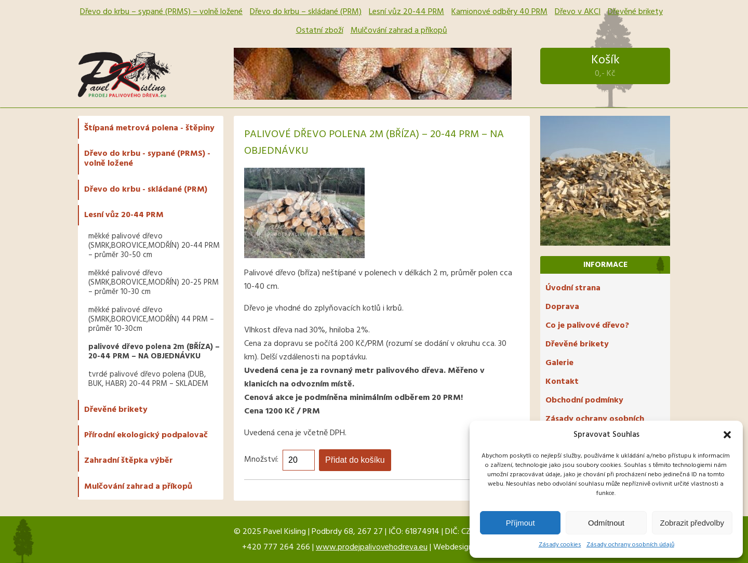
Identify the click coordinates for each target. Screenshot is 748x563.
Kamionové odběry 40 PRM (499, 12)
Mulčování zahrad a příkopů (399, 30)
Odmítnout (606, 522)
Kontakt (562, 381)
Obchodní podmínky (584, 400)
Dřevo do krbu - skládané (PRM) (145, 189)
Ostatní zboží (319, 30)
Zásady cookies (560, 545)
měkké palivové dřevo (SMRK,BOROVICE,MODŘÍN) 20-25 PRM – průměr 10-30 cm (153, 283)
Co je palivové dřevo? (587, 325)
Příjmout (520, 522)
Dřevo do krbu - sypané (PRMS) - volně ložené (147, 158)
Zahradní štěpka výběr (128, 460)
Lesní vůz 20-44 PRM (406, 12)
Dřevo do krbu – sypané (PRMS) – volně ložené (161, 12)
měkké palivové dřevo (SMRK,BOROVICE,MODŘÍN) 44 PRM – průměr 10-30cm (151, 319)
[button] (727, 435)
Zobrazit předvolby (692, 522)
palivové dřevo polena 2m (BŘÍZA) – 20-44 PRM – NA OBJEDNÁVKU (154, 351)
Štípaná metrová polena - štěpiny (149, 128)
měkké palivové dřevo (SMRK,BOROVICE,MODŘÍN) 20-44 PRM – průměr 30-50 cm (154, 246)
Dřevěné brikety (635, 12)
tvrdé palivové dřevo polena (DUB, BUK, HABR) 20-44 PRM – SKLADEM (148, 379)
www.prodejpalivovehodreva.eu (372, 547)
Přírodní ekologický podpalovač (146, 435)
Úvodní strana (572, 288)
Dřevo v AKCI (577, 12)
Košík (605, 65)
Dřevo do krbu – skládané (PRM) (306, 12)
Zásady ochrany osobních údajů (630, 545)
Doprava (562, 307)
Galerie (559, 363)
